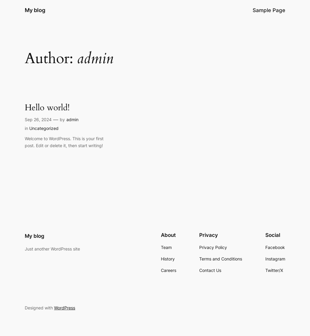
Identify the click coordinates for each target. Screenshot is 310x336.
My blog (35, 10)
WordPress (64, 307)
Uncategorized (44, 128)
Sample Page (269, 10)
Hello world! (47, 108)
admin (72, 119)
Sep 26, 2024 (38, 119)
